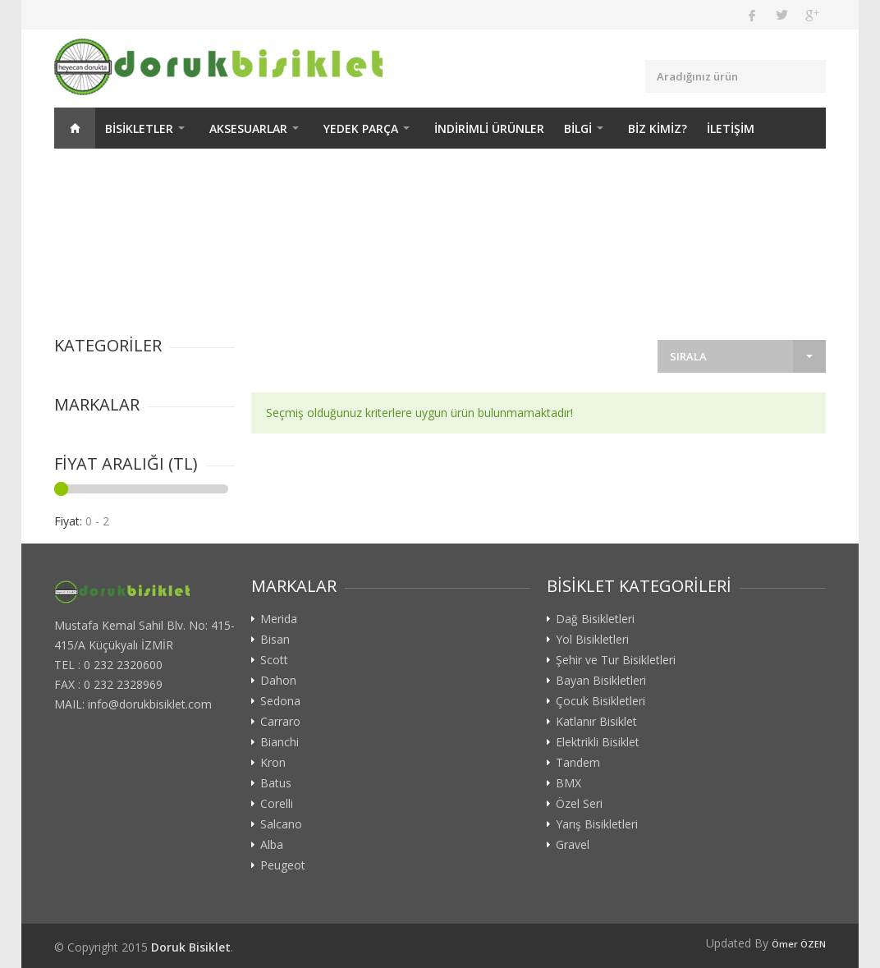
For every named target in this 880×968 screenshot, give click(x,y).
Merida (278, 619)
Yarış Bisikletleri (597, 824)
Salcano (281, 824)
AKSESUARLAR (248, 128)
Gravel (572, 844)
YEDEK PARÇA (360, 128)
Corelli (276, 803)
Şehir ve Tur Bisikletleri (616, 660)
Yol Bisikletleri (592, 639)
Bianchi (279, 742)
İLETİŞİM (730, 128)
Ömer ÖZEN (799, 944)
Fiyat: (68, 521)
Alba (271, 844)
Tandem (578, 762)
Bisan (275, 639)
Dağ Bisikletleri (595, 619)
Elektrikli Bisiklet (597, 742)
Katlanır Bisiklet (596, 721)
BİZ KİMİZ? (657, 128)
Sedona (280, 701)
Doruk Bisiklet (191, 947)
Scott (274, 660)
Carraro (280, 721)
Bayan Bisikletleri (601, 680)
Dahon (278, 680)
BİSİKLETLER (139, 128)
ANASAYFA (74, 128)
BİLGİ (578, 128)
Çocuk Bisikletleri (600, 701)
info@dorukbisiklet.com (150, 704)
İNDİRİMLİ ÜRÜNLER (489, 128)
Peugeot (282, 865)
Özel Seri (579, 803)
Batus (275, 783)
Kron (273, 762)
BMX (568, 783)
